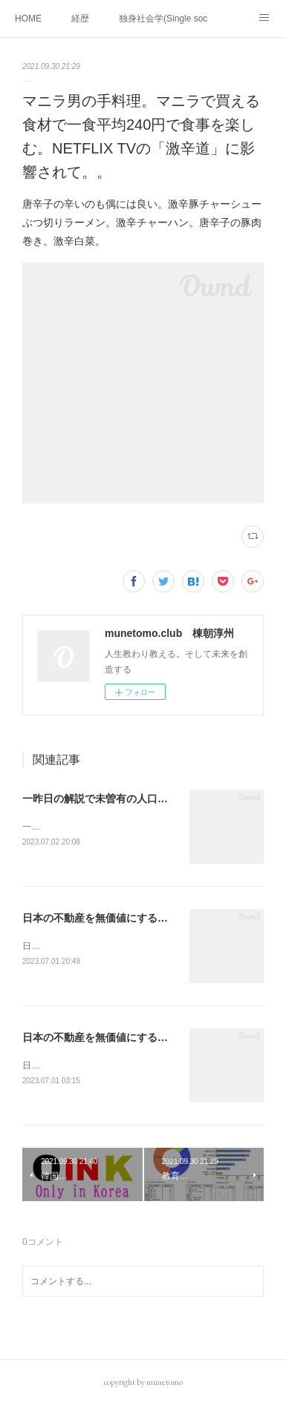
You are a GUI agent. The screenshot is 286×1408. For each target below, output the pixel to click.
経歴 (80, 18)
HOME (28, 18)
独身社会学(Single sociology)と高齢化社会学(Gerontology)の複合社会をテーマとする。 (163, 18)
